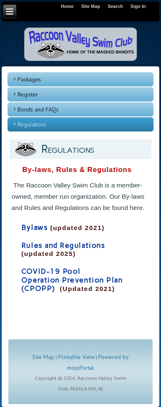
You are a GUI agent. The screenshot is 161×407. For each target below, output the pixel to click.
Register (28, 94)
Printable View (76, 357)
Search (115, 6)
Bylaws (34, 227)
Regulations (32, 124)
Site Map (43, 357)
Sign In (138, 6)
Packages (29, 79)
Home (67, 6)
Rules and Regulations (63, 245)
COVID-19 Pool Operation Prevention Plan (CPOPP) (72, 280)
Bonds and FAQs (38, 109)
